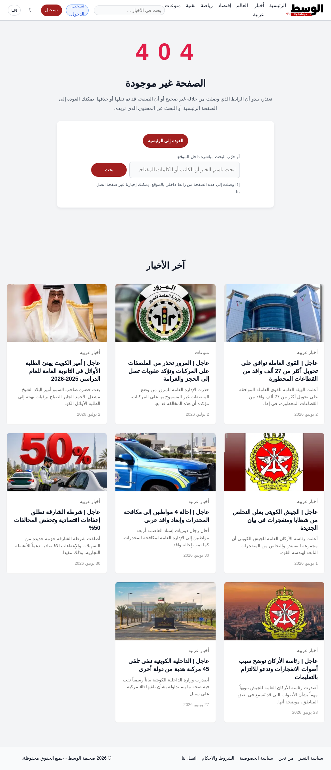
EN (14, 10)
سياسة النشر (311, 758)
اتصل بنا (189, 758)
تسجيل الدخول (77, 10)
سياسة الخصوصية (256, 758)
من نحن (286, 758)
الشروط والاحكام (218, 758)
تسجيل (51, 9)
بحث (109, 169)
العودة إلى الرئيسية (166, 140)
